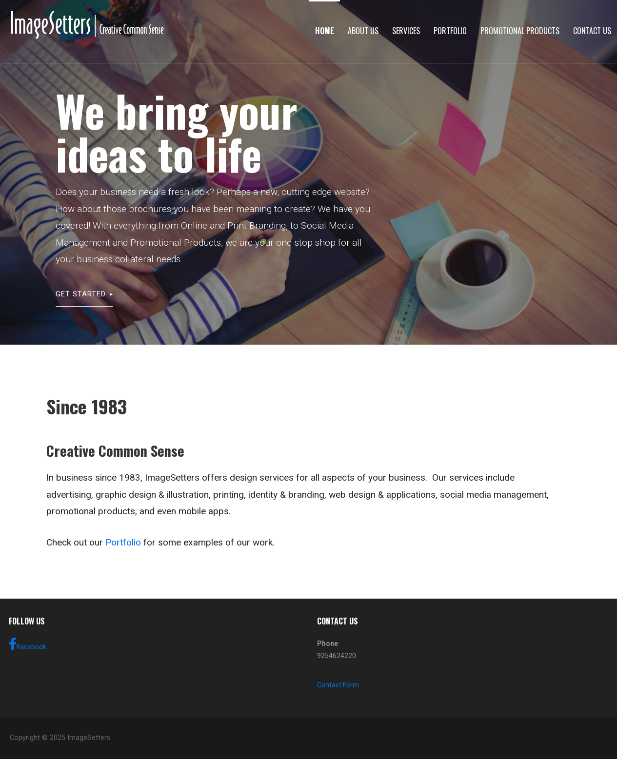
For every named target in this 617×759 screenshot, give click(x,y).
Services (406, 31)
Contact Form (338, 685)
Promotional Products (519, 31)
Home (324, 31)
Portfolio (450, 31)
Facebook (27, 644)
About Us (363, 31)
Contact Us (592, 31)
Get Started (81, 294)
